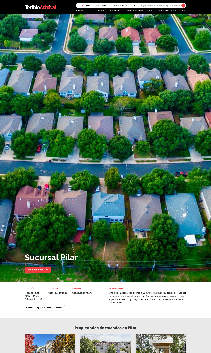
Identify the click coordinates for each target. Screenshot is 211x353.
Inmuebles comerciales (138, 10)
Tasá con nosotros (38, 269)
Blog (184, 10)
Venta (88, 5)
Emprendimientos (167, 10)
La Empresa (82, 10)
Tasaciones (99, 10)
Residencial (116, 10)
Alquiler (102, 5)
